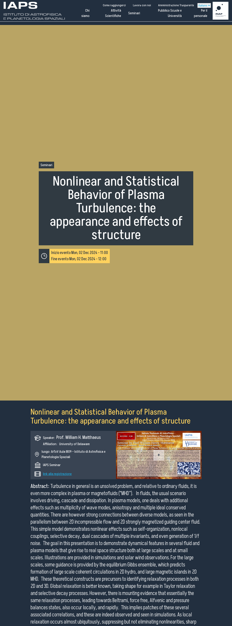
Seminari (134, 13)
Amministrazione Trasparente (176, 5)
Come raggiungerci (114, 5)
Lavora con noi (142, 5)
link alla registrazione (57, 473)
